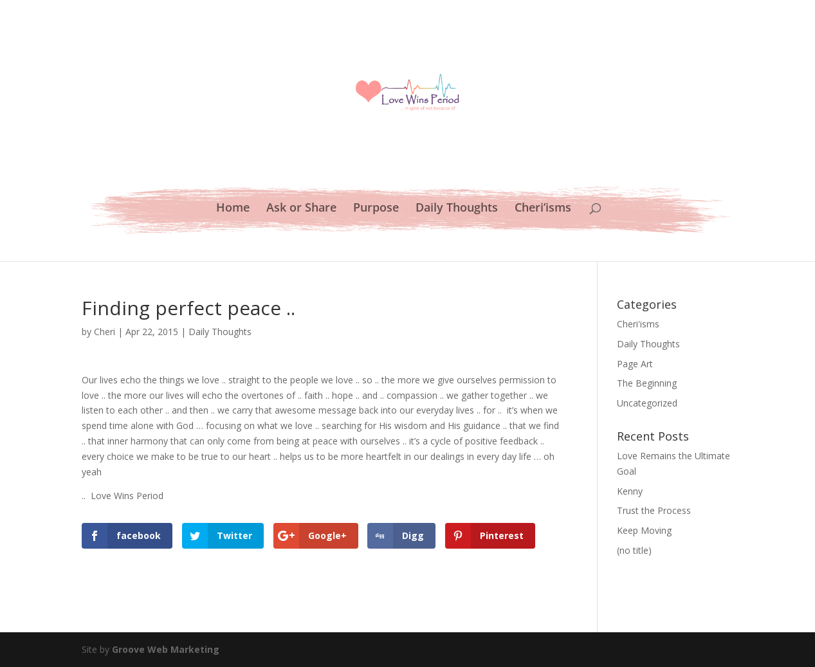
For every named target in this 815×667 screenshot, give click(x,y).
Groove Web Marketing (165, 649)
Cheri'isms (638, 324)
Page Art (635, 364)
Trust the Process (654, 510)
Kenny (630, 491)
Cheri (104, 331)
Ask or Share (301, 209)
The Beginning (647, 383)
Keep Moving (644, 530)
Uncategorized (647, 403)
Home (233, 209)
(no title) (634, 550)
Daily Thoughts (457, 209)
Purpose (376, 209)
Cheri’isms (543, 209)
